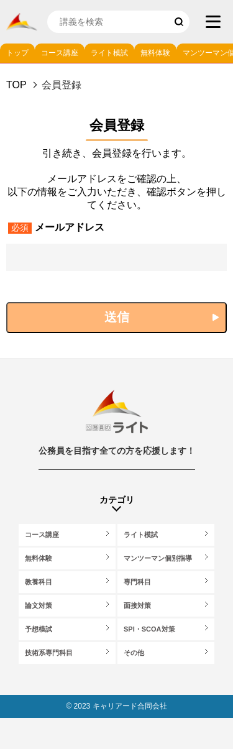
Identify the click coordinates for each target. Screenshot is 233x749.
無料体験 (155, 52)
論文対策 (38, 605)
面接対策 (137, 605)
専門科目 (137, 582)
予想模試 (38, 629)
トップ (17, 52)
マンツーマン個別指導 (158, 558)
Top (16, 85)
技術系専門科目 (49, 652)
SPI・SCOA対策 (149, 629)
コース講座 (59, 52)
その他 (134, 652)
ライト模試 (109, 52)
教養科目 (38, 582)
